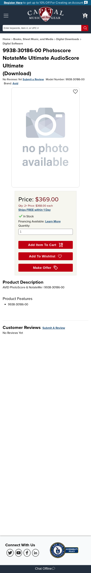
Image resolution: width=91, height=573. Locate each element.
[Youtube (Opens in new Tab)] (18, 553)
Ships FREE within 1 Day (34, 210)
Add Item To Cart (45, 245)
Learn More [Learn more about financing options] (53, 221)
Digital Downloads (67, 39)
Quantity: (45, 229)
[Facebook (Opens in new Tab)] (27, 553)
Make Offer (45, 268)
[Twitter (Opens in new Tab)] (10, 553)
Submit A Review (53, 328)
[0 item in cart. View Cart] (85, 15)
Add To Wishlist (45, 256)
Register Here (13, 3)
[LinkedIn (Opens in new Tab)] (35, 553)
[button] (6, 15)
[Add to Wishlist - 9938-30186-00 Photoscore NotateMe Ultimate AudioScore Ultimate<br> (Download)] (75, 91)
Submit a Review (33, 79)
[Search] (84, 28)
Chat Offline (45, 569)
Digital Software (13, 43)
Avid (15, 83)
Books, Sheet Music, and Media (33, 39)
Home (6, 39)
